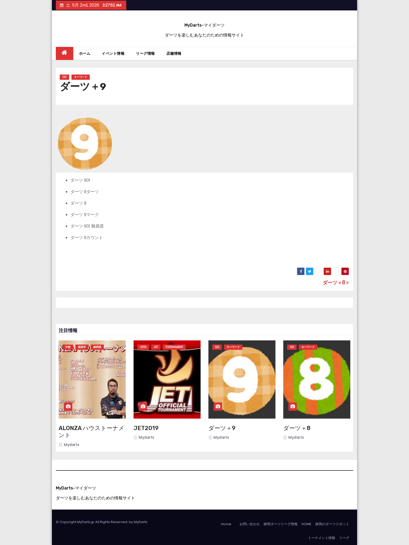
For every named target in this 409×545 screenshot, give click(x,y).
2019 (143, 347)
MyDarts (140, 521)
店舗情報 (174, 53)
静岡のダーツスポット (332, 524)
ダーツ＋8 (336, 282)
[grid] (204, 209)
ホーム (85, 53)
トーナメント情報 (321, 537)
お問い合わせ (249, 524)
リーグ (344, 537)
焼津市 (82, 347)
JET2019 (146, 428)
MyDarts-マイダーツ (204, 25)
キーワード (80, 77)
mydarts (69, 444)
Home (226, 524)
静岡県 (97, 347)
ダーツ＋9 (222, 428)
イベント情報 (113, 53)
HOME (306, 524)
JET (156, 347)
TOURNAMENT (174, 347)
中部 (67, 347)
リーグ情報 (145, 53)
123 (64, 77)
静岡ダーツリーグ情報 (281, 524)
